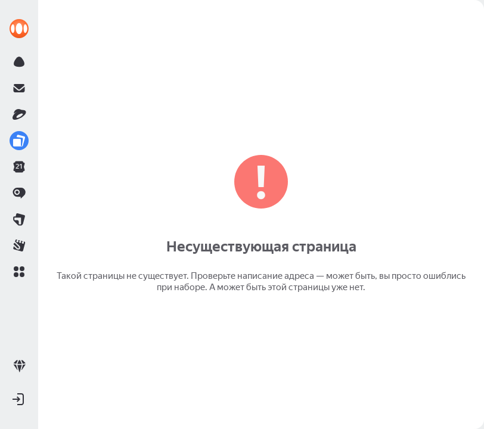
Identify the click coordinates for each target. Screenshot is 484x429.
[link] (19, 28)
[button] (19, 271)
